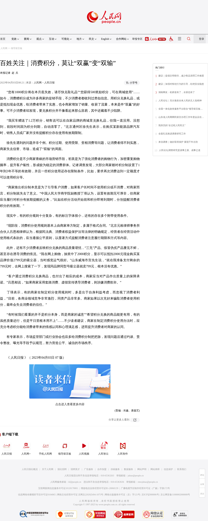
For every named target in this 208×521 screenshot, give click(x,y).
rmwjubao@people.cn (148, 482)
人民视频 (84, 447)
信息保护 (168, 469)
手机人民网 (45, 447)
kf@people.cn (74, 482)
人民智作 (122, 447)
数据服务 (128, 469)
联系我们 (181, 469)
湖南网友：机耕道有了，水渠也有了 (176, 92)
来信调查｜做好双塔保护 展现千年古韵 (178, 142)
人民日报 (6, 447)
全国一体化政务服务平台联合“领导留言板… (180, 109)
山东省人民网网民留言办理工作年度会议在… (181, 117)
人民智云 (103, 447)
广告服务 (88, 469)
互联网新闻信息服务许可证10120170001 (58, 488)
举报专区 (137, 39)
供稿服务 (115, 469)
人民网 (3, 48)
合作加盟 (101, 469)
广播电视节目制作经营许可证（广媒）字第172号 (145, 488)
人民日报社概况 (30, 469)
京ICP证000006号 (150, 494)
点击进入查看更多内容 (69, 404)
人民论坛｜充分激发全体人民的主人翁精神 (180, 100)
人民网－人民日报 (44, 82)
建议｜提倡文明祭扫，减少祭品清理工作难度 (181, 76)
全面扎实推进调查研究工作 (172, 133)
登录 (201, 39)
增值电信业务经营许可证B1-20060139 (99, 488)
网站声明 (141, 469)
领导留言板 (16, 48)
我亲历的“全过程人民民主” (171, 125)
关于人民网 (47, 469)
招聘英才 (75, 469)
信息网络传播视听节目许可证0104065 (37, 494)
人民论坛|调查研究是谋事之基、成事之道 (179, 150)
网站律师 (155, 469)
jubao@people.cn (136, 475)
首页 (2, 39)
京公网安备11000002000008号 (175, 494)
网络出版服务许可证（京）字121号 (122, 494)
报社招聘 (62, 469)
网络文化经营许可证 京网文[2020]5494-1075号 (80, 494)
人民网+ (26, 447)
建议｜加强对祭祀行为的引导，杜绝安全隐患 (181, 84)
